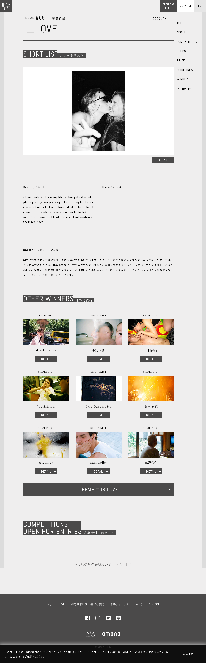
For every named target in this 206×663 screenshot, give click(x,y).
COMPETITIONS (187, 41)
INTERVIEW (184, 88)
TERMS (61, 604)
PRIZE (181, 60)
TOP (179, 22)
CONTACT (154, 604)
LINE (118, 618)
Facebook (87, 618)
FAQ (49, 604)
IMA (90, 634)
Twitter (108, 618)
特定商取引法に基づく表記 (87, 604)
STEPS (181, 51)
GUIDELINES (185, 69)
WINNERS (183, 79)
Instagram (97, 618)
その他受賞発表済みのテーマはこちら (103, 564)
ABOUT (181, 32)
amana (111, 634)
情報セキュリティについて (126, 604)
